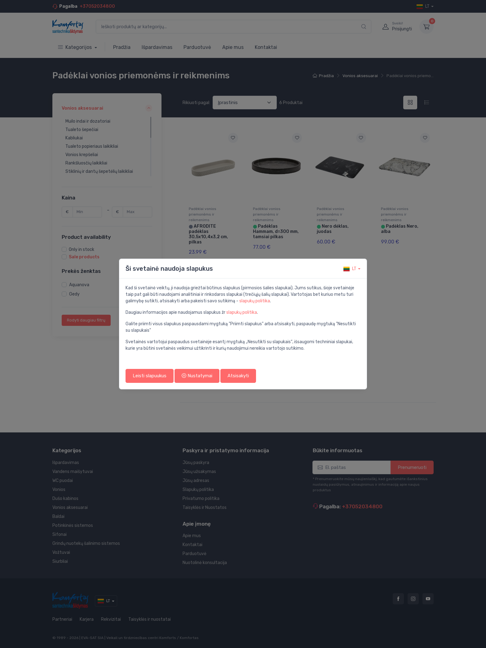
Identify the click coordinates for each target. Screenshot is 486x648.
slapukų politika (254, 301)
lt (349, 268)
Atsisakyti (238, 376)
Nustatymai (197, 376)
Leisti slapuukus (149, 376)
